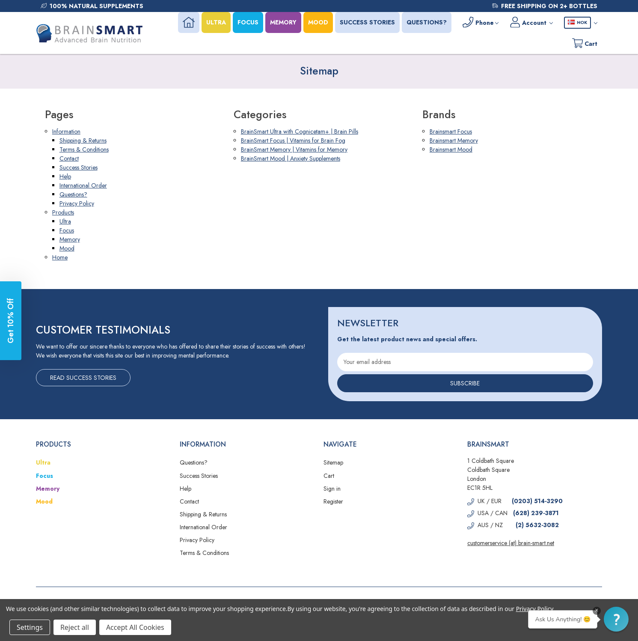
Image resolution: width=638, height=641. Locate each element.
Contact (69, 158)
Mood (66, 248)
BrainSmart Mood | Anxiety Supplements (290, 158)
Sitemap (333, 462)
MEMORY (281, 22)
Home (60, 257)
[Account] (531, 22)
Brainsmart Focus (451, 131)
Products (63, 212)
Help (65, 176)
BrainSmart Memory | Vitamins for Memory (294, 149)
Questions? (73, 194)
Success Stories (78, 167)
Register (333, 501)
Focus (66, 230)
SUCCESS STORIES (365, 22)
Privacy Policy (76, 203)
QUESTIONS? (424, 22)
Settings (30, 627)
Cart (328, 475)
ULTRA (214, 22)
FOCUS (245, 22)
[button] (616, 619)
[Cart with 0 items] (584, 43)
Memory (69, 239)
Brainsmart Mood (451, 149)
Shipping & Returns (83, 140)
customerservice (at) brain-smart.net (510, 543)
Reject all (74, 627)
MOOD (316, 22)
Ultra (65, 221)
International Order (83, 185)
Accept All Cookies (135, 627)
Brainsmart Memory (454, 140)
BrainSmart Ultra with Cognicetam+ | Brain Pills (299, 131)
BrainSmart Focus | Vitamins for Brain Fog (293, 140)
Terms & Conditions (84, 149)
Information (66, 131)
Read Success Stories (83, 377)
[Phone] (479, 22)
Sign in (332, 488)
